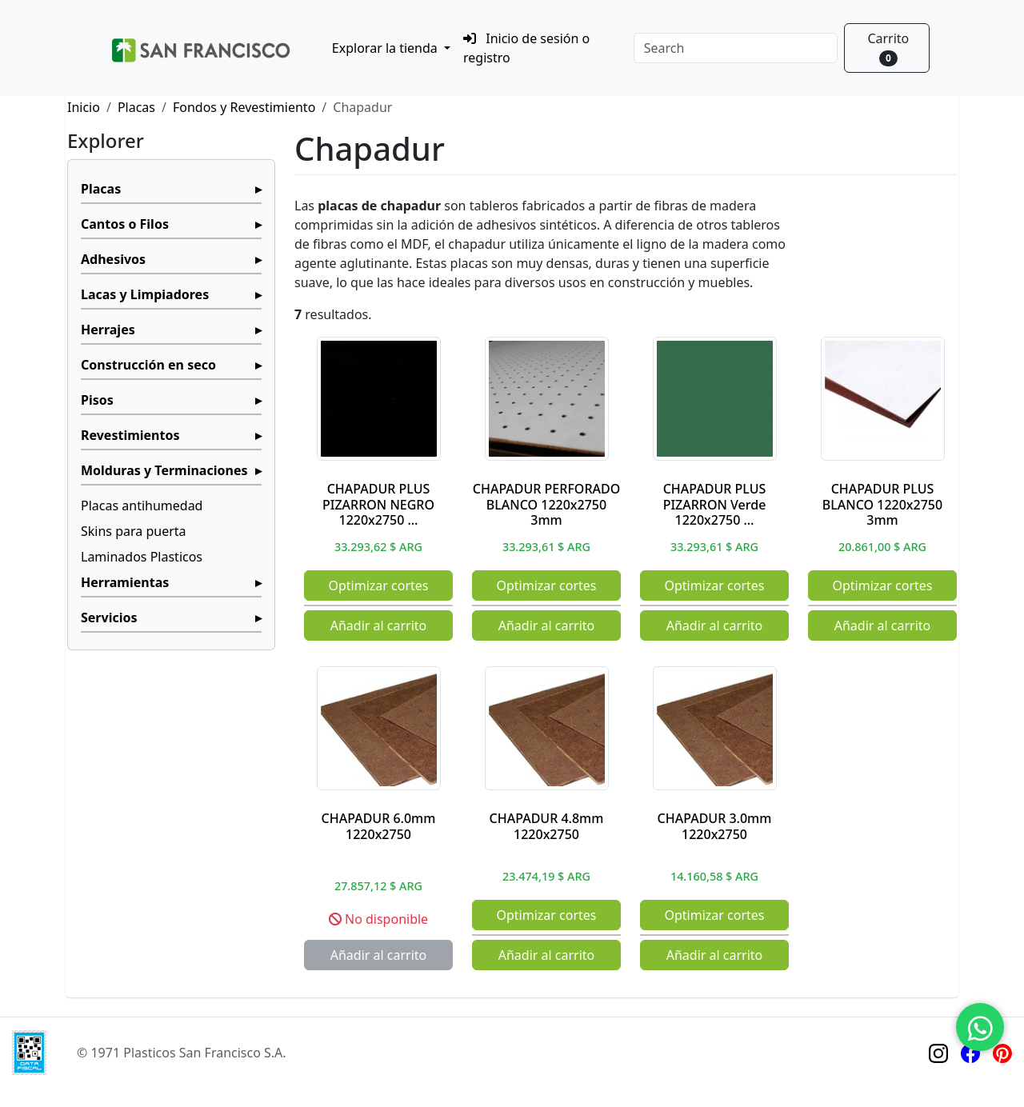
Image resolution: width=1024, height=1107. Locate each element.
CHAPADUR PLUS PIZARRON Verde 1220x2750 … (714, 504)
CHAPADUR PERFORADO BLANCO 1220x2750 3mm (546, 504)
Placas (136, 107)
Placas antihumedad (141, 505)
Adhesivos (113, 259)
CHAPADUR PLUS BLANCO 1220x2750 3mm (882, 504)
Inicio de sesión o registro (526, 48)
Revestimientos (130, 435)
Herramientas (125, 582)
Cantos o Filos (125, 224)
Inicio (83, 107)
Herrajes (108, 329)
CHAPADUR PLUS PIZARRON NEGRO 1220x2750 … (378, 504)
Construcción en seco (148, 365)
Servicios (109, 617)
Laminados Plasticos (141, 556)
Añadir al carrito (378, 625)
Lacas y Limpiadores (145, 294)
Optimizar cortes (378, 585)
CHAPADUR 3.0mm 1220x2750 (715, 825)
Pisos (97, 400)
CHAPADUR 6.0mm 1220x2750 (379, 825)
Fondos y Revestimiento (244, 107)
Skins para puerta (133, 531)
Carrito (888, 48)
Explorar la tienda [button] (386, 48)
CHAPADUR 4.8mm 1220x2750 (547, 825)
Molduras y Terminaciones (164, 470)
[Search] (736, 48)
